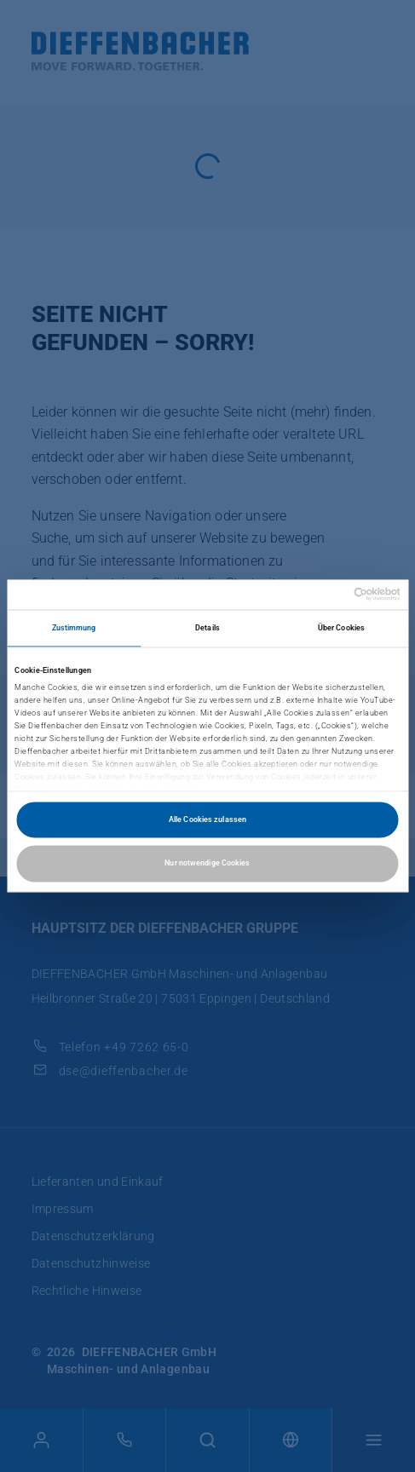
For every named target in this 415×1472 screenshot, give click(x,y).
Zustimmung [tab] (74, 628)
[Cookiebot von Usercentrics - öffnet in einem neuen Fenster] (326, 594)
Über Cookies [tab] (341, 628)
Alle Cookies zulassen (207, 819)
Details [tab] (207, 628)
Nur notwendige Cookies (207, 863)
